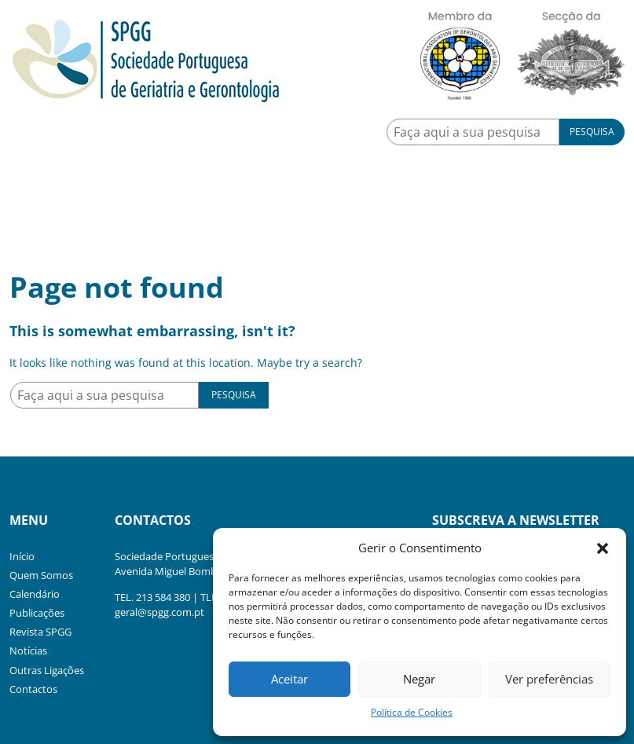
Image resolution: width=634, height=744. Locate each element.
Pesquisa (592, 131)
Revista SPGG (40, 632)
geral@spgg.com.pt (159, 612)
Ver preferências (549, 679)
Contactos (33, 689)
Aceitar (289, 679)
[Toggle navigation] (31, 217)
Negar (419, 679)
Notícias (28, 650)
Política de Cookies (412, 712)
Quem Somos (41, 575)
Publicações (36, 613)
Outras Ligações (46, 670)
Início (22, 556)
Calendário (34, 594)
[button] (602, 547)
